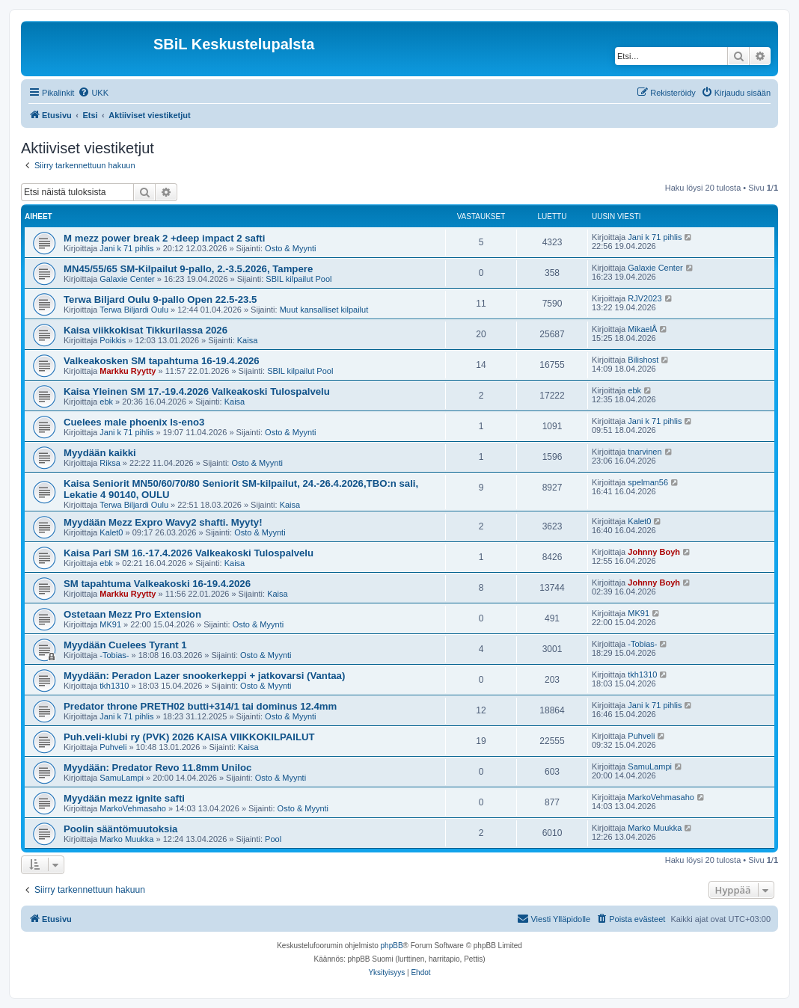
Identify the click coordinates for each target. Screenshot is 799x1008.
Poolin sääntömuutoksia (120, 829)
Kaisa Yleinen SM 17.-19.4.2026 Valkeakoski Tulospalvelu (197, 391)
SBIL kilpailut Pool (298, 278)
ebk (106, 401)
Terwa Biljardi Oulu (134, 309)
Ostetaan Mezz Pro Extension (132, 614)
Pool (273, 839)
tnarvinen (644, 451)
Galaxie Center (127, 278)
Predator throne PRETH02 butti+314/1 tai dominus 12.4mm (200, 706)
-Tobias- (114, 655)
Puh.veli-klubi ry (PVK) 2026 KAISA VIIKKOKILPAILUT (189, 737)
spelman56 (648, 482)
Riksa (110, 462)
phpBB (392, 945)
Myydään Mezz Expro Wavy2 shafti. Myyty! (163, 522)
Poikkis (113, 340)
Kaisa (247, 340)
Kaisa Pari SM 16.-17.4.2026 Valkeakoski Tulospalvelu (188, 553)
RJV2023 (644, 298)
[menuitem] (93, 93)
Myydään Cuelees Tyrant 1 (125, 645)
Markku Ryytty (128, 370)
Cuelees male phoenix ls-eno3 (134, 422)
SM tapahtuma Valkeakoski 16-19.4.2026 (157, 583)
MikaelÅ (642, 329)
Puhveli (113, 747)
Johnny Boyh (654, 551)
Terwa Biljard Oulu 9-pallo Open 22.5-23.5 (160, 299)
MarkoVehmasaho (133, 808)
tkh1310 (114, 685)
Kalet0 (111, 532)
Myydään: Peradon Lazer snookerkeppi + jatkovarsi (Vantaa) (204, 675)
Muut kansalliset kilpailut (324, 309)
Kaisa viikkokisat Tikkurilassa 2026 (145, 330)
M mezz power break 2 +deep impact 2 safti (164, 238)
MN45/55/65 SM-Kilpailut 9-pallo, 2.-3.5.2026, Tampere (188, 268)
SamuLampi (122, 777)
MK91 (110, 624)
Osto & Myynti (290, 248)
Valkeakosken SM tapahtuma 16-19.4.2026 (162, 360)
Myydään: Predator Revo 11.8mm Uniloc (157, 767)
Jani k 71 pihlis (126, 248)
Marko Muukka (126, 839)
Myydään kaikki (100, 452)
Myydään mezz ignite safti (124, 798)
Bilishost (643, 359)
